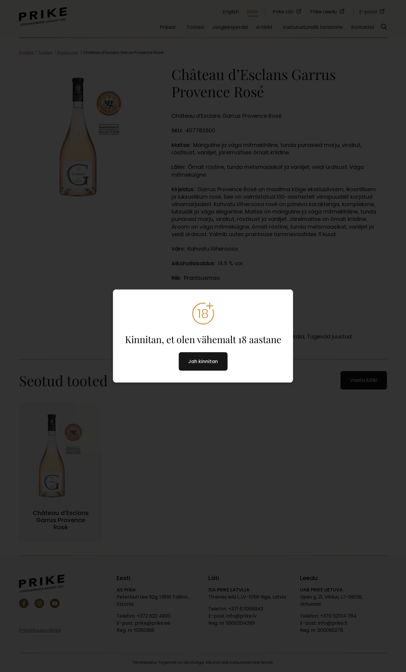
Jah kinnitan (203, 361)
